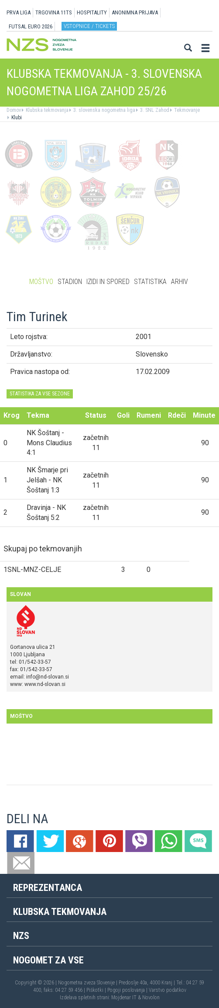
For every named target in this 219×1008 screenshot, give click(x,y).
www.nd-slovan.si (44, 684)
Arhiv (179, 281)
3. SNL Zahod (154, 110)
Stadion (70, 281)
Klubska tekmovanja (46, 110)
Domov (14, 110)
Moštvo (41, 281)
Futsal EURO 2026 (30, 26)
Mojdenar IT (124, 997)
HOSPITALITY (92, 12)
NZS (21, 935)
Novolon (151, 997)
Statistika (150, 281)
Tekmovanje (186, 110)
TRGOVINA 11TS (53, 12)
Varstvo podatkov (167, 990)
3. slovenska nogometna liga (103, 110)
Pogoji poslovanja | (128, 990)
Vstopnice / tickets (89, 26)
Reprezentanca (47, 887)
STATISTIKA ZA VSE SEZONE (40, 394)
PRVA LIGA (19, 12)
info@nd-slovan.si (47, 677)
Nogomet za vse (48, 960)
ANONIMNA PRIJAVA (135, 12)
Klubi (16, 117)
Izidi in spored (108, 281)
